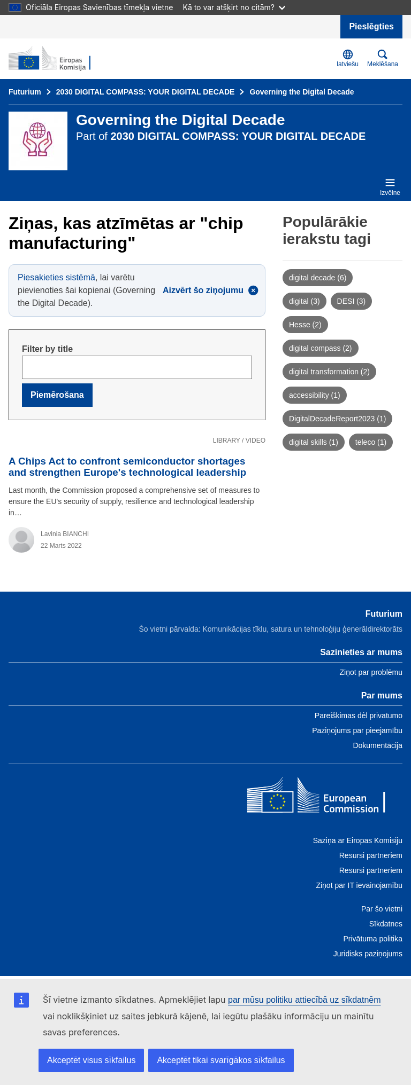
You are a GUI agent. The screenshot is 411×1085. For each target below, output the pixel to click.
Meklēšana (382, 58)
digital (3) (304, 301)
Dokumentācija (377, 745)
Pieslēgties (371, 26)
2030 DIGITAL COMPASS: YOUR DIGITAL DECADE (145, 92)
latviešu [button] (348, 58)
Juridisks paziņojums (367, 953)
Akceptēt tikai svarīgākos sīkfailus (221, 1060)
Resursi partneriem (370, 855)
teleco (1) (370, 442)
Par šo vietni (381, 909)
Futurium (25, 92)
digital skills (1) (313, 442)
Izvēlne (390, 186)
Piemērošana (57, 394)
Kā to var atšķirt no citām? (233, 7)
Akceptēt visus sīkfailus (91, 1060)
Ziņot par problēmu (370, 672)
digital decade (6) (317, 277)
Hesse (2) (305, 324)
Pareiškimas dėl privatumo (358, 715)
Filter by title (47, 348)
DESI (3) (351, 301)
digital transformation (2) (329, 371)
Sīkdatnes (385, 923)
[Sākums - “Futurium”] (60, 59)
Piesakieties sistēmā (56, 277)
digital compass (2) (320, 348)
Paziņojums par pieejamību (357, 730)
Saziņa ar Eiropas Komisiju (357, 840)
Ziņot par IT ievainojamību (359, 885)
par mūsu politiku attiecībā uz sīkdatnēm (304, 999)
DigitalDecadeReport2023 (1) (337, 418)
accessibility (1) (314, 395)
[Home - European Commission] (324, 797)
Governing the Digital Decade (301, 92)
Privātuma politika (373, 938)
